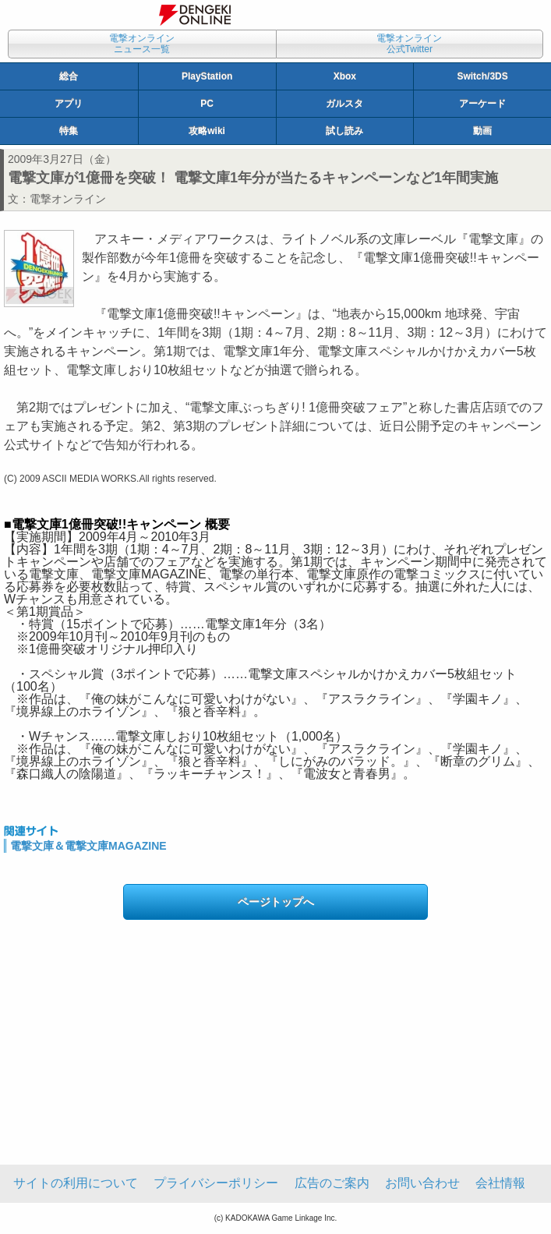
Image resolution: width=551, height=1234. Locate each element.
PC (207, 103)
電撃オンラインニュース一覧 (142, 44)
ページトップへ (276, 902)
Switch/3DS (482, 76)
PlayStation (207, 76)
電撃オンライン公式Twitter (409, 44)
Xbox (345, 76)
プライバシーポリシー (216, 1183)
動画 (482, 131)
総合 (68, 76)
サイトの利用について (75, 1183)
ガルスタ (344, 103)
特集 (68, 131)
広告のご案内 (332, 1183)
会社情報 (500, 1183)
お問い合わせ (422, 1183)
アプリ (69, 103)
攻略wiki (207, 131)
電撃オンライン (68, 199)
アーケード (482, 103)
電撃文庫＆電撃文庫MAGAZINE (88, 846)
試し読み (344, 131)
